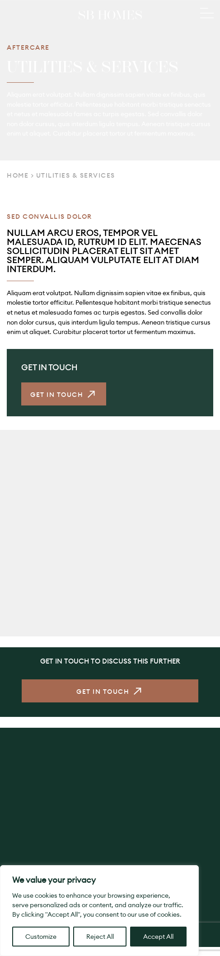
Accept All (158, 936)
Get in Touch (56, 397)
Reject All (100, 936)
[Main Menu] (207, 14)
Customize (40, 936)
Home (17, 175)
